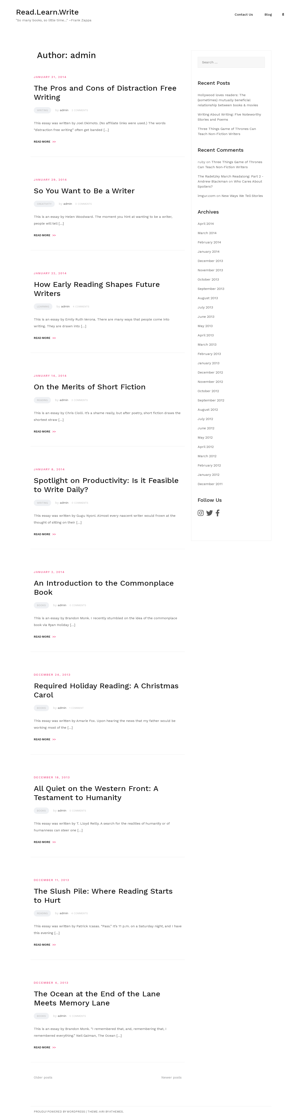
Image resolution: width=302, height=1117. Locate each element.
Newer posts (171, 1077)
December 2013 (210, 261)
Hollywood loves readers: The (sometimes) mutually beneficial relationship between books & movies (228, 100)
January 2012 (208, 475)
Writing (42, 110)
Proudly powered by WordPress (59, 1111)
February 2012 (209, 465)
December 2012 (210, 372)
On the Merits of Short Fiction (90, 386)
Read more (45, 141)
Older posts (43, 1077)
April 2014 (206, 224)
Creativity (44, 203)
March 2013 (207, 344)
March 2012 (207, 456)
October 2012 (208, 391)
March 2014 (207, 233)
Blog (268, 14)
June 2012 (206, 428)
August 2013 (208, 298)
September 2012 (211, 400)
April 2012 (206, 447)
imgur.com (206, 196)
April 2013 (206, 335)
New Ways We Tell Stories (242, 196)
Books (41, 605)
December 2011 (210, 484)
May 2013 (205, 326)
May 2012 (205, 437)
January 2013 (208, 363)
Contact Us (244, 14)
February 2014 (209, 242)
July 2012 (205, 419)
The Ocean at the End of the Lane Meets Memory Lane (97, 998)
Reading (42, 400)
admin (64, 110)
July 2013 (205, 307)
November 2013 (210, 270)
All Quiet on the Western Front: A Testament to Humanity (96, 793)
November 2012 (210, 382)
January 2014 (209, 252)
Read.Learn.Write (47, 12)
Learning (43, 306)
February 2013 (209, 354)
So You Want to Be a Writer (84, 190)
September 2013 (211, 289)
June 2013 (206, 317)
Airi (102, 1111)
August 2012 (208, 410)
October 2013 (208, 279)
